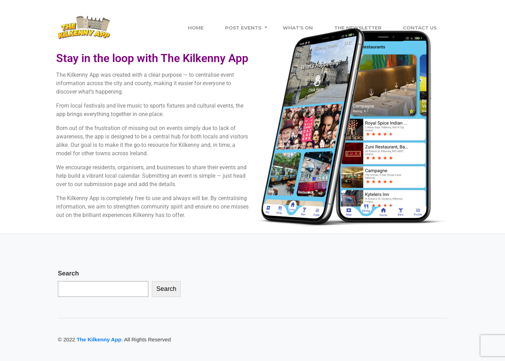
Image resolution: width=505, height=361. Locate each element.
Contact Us (420, 27)
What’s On (298, 27)
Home (196, 27)
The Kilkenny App (98, 339)
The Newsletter (358, 27)
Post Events (243, 27)
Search (68, 273)
